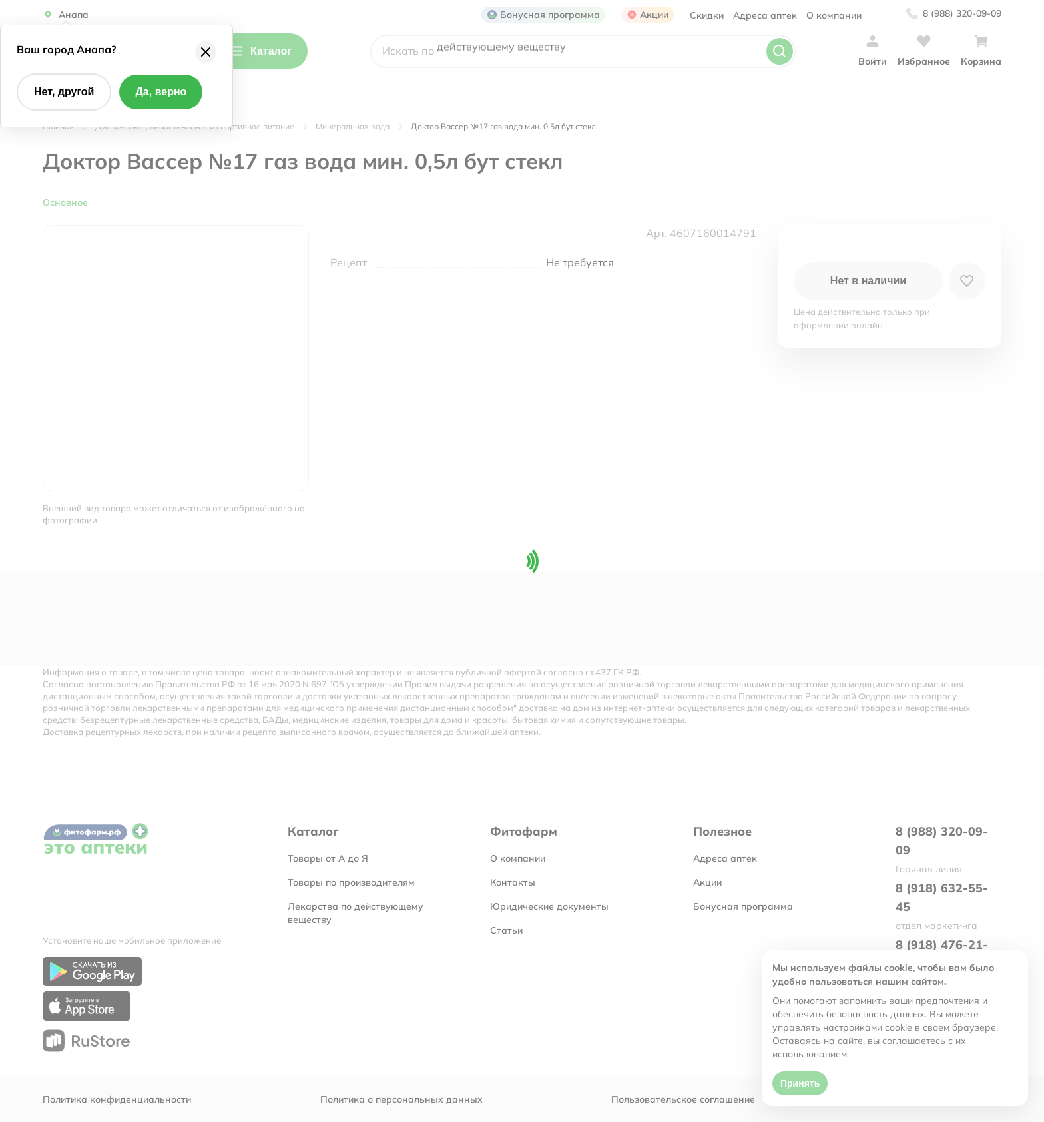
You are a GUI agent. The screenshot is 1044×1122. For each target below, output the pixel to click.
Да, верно (160, 91)
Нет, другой (64, 91)
